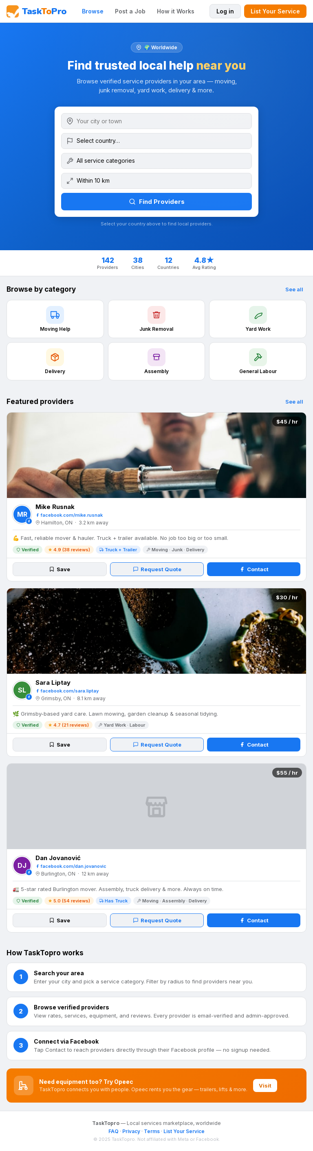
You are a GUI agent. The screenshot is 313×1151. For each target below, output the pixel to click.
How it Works (175, 11)
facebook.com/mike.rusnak (69, 515)
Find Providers (157, 201)
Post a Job (130, 11)
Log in (225, 11)
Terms (152, 1131)
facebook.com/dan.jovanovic (70, 866)
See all (294, 289)
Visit (265, 1085)
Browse (93, 11)
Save (59, 569)
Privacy (131, 1131)
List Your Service (275, 11)
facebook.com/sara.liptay (67, 691)
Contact (254, 569)
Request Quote (157, 569)
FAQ (113, 1131)
